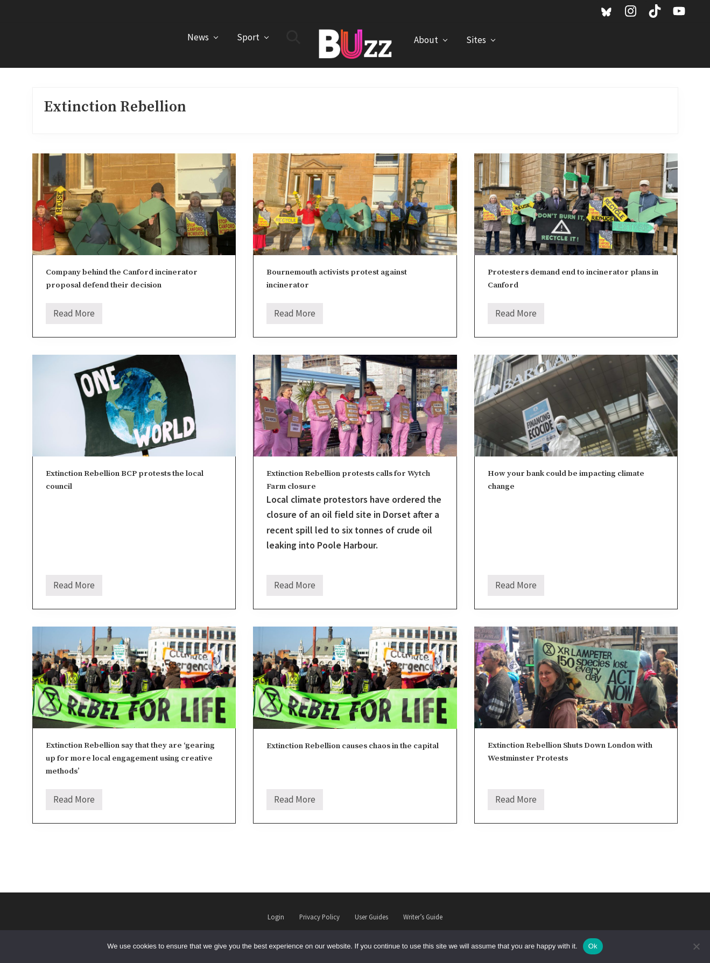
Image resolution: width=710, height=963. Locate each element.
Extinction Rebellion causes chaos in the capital (352, 746)
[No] (696, 946)
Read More (74, 315)
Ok (592, 946)
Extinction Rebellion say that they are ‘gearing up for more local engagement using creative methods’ (130, 758)
